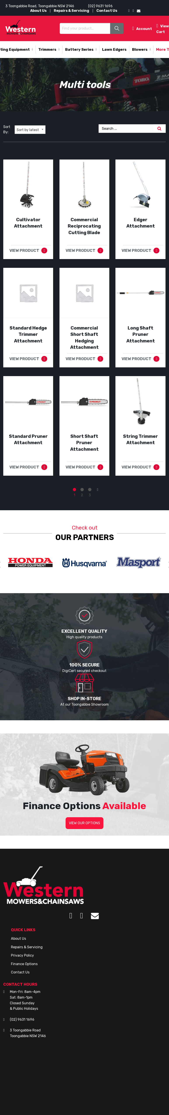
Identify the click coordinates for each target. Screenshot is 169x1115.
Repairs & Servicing (71, 10)
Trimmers (47, 49)
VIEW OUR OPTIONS (84, 823)
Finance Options (24, 964)
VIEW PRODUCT (24, 250)
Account (142, 28)
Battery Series (79, 49)
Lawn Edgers (114, 49)
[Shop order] (30, 129)
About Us (38, 10)
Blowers (140, 49)
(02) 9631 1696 (100, 6)
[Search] (159, 128)
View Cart (162, 28)
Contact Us (106, 10)
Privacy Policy (22, 955)
